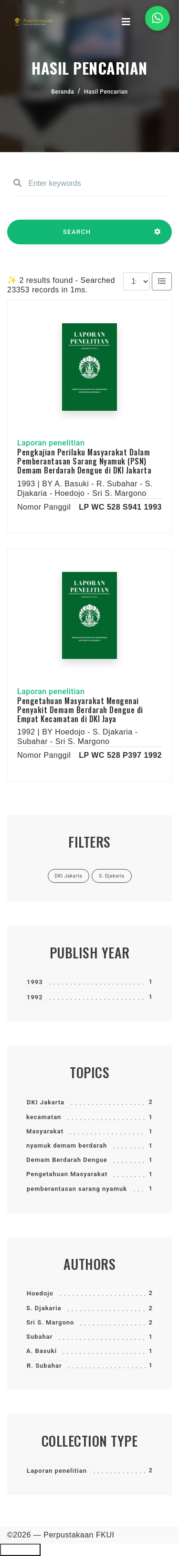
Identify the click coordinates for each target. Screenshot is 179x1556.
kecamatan (43, 1117)
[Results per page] (136, 281)
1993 (35, 982)
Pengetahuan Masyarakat (66, 1174)
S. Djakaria (44, 1308)
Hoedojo (40, 1293)
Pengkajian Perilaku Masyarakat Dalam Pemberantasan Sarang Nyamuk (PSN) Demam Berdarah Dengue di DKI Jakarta (84, 461)
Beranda (62, 91)
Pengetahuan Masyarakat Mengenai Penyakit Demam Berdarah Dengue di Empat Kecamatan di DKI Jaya (80, 710)
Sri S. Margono (50, 1322)
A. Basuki (41, 1350)
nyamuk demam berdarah (66, 1145)
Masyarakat (44, 1131)
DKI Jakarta (45, 1102)
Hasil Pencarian (106, 91)
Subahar (39, 1336)
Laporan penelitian (57, 1470)
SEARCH (77, 236)
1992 (35, 997)
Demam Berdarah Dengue (66, 1159)
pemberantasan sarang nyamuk (77, 1188)
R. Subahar (44, 1365)
